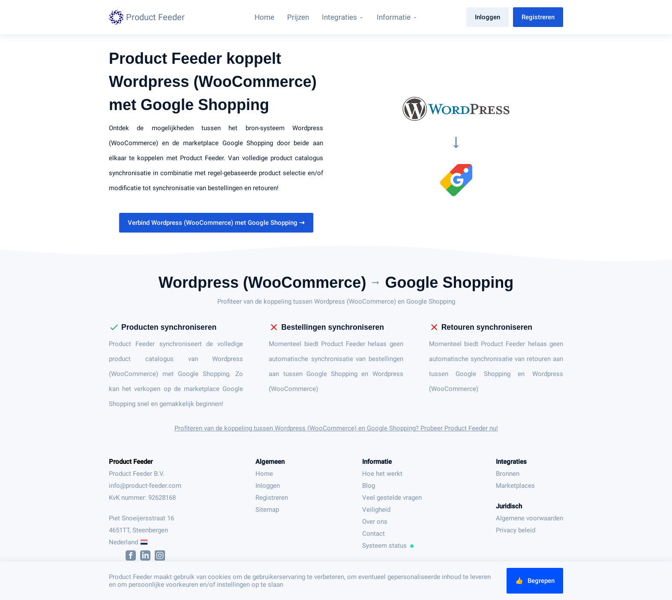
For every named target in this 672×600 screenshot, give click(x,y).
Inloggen (487, 17)
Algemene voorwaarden (529, 518)
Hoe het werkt (382, 474)
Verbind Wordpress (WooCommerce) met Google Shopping (216, 223)
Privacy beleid (515, 530)
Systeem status (388, 545)
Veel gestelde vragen (392, 497)
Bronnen (507, 474)
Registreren (538, 17)
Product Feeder (131, 462)
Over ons (374, 521)
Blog (368, 486)
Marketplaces (515, 486)
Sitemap (267, 509)
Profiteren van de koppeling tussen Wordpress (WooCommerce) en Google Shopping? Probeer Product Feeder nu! (336, 428)
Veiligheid (376, 509)
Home (264, 474)
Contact (373, 533)
